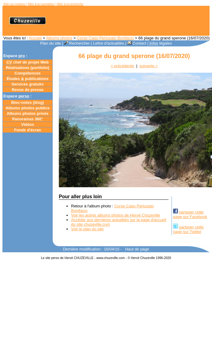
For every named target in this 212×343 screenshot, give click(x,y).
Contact (136, 43)
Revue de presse (27, 89)
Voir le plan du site (87, 229)
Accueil (35, 38)
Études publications (28, 78)
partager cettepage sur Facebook (190, 214)
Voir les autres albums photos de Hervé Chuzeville (115, 215)
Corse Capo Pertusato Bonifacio (105, 38)
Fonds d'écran (27, 130)
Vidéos (27, 124)
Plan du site (50, 43)
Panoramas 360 (27, 119)
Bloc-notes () (27, 102)
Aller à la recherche (70, 4)
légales (161, 43)
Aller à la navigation (41, 4)
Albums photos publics (28, 108)
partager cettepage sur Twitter (188, 229)
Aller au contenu (14, 4)
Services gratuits (28, 84)
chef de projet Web (27, 62)
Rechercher (77, 43)
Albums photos (59, 38)
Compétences (27, 73)
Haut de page (137, 249)
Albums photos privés (28, 113)
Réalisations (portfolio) (27, 67)
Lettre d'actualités (108, 43)
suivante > (148, 66)
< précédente (122, 66)
